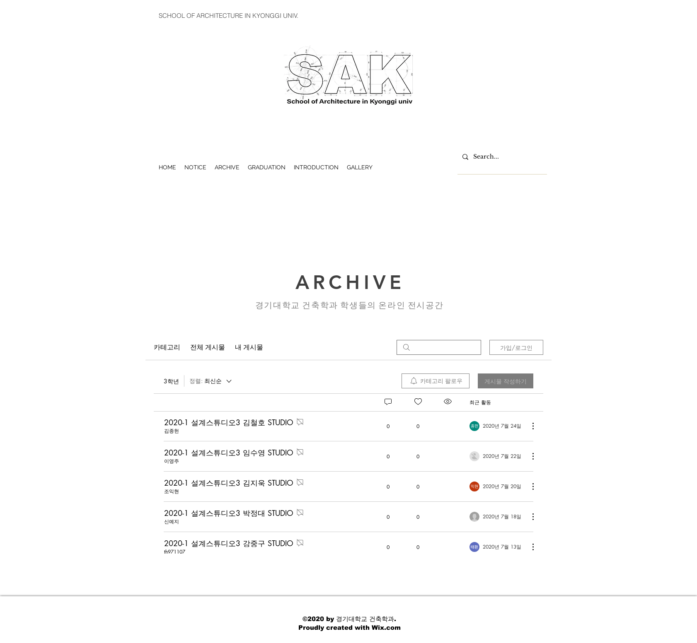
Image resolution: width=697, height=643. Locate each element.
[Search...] (501, 157)
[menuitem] (436, 380)
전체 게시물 (207, 347)
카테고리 (167, 347)
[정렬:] (211, 381)
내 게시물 (249, 347)
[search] (439, 347)
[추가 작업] (529, 426)
